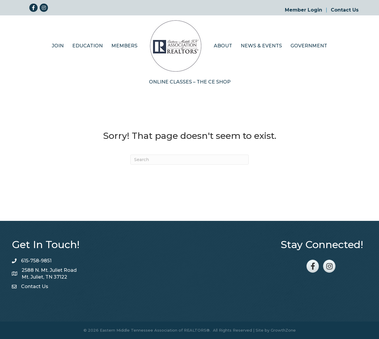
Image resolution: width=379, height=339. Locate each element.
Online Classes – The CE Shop (190, 82)
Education (87, 46)
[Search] (189, 160)
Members (124, 46)
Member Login (303, 10)
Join (58, 46)
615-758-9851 (36, 261)
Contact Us (345, 10)
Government (308, 46)
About (223, 46)
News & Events (261, 46)
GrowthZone (283, 330)
